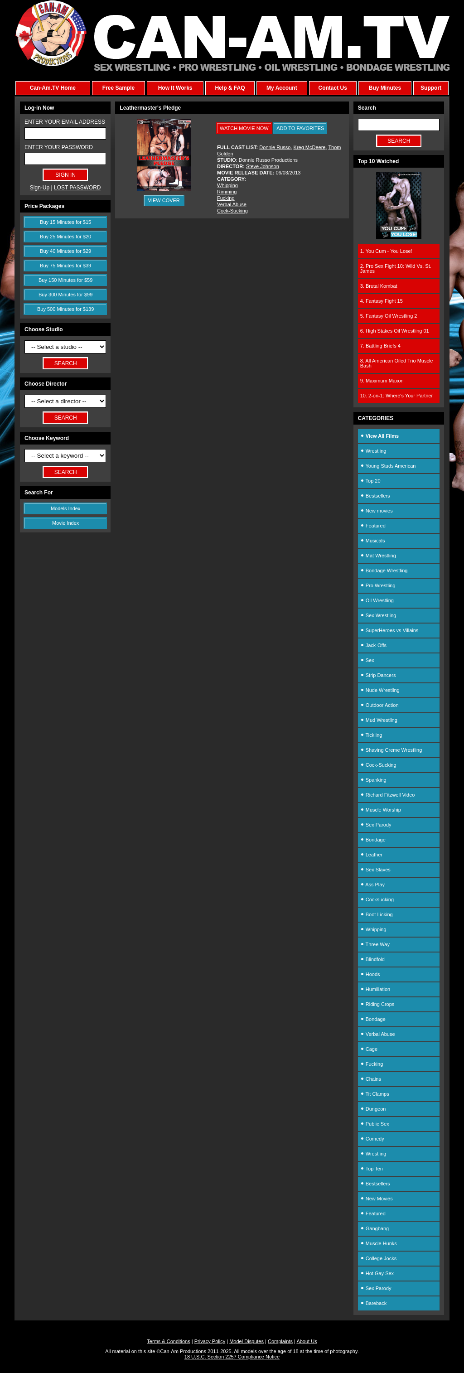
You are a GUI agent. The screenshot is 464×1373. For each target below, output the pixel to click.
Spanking (373, 780)
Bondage (373, 839)
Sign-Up (39, 187)
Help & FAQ (230, 88)
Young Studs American (388, 466)
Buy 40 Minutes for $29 (65, 251)
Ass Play (372, 884)
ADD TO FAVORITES (300, 128)
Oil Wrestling (377, 600)
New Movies (376, 1198)
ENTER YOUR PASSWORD (58, 147)
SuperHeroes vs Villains (389, 630)
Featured (373, 525)
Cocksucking (377, 899)
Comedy (372, 1138)
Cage (368, 1049)
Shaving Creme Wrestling (391, 750)
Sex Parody (376, 824)
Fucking (226, 198)
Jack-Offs (373, 645)
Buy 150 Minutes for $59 (65, 280)
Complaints (280, 1341)
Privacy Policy (209, 1341)
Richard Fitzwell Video (387, 795)
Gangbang (374, 1228)
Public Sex (374, 1123)
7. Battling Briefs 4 (380, 345)
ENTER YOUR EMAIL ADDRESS (64, 122)
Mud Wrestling (378, 720)
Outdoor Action (379, 705)
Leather (371, 854)
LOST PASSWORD (77, 187)
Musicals (372, 540)
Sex (367, 660)
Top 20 (370, 480)
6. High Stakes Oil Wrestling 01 (394, 331)
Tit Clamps (374, 1094)
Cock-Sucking (232, 210)
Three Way (375, 944)
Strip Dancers (378, 675)
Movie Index (65, 523)
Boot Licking (376, 914)
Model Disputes (246, 1341)
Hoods (370, 974)
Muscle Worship (380, 809)
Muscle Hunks (378, 1243)
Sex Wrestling (378, 615)
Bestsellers (375, 495)
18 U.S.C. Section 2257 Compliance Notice (232, 1356)
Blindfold (372, 959)
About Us (306, 1341)
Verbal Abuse (231, 204)
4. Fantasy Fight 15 (381, 301)
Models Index (65, 508)
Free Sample (118, 88)
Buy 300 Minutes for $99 (65, 294)
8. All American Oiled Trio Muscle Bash (396, 363)
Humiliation (375, 989)
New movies (376, 510)
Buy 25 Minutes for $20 (65, 236)
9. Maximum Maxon (382, 380)
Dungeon (373, 1109)
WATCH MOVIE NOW (244, 128)
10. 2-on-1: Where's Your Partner (396, 395)
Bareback (373, 1303)
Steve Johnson (262, 166)
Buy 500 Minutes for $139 (65, 309)
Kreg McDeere (310, 147)
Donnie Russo (274, 147)
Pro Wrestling (378, 585)
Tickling (371, 735)
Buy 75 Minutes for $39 (65, 265)
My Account (281, 88)
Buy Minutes (385, 88)
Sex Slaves (375, 869)
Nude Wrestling (380, 690)
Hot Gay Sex (377, 1273)
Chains (370, 1079)
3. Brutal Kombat (378, 286)
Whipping (227, 185)
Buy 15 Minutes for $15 (65, 222)
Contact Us (332, 88)
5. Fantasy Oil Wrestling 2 (388, 316)
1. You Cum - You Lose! (386, 251)
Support (430, 88)
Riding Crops (377, 1004)
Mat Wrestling (378, 555)
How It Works (175, 88)
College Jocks (378, 1258)
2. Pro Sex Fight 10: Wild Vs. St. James (395, 268)
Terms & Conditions (168, 1341)
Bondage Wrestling (384, 570)
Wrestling (373, 451)
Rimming (227, 191)
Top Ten (371, 1168)
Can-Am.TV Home (53, 88)
